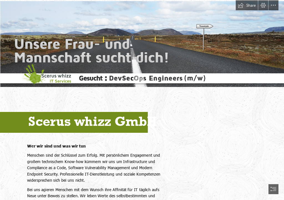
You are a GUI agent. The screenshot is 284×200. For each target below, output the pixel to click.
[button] (247, 5)
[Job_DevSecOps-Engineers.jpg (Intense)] (142, 44)
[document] (142, 100)
